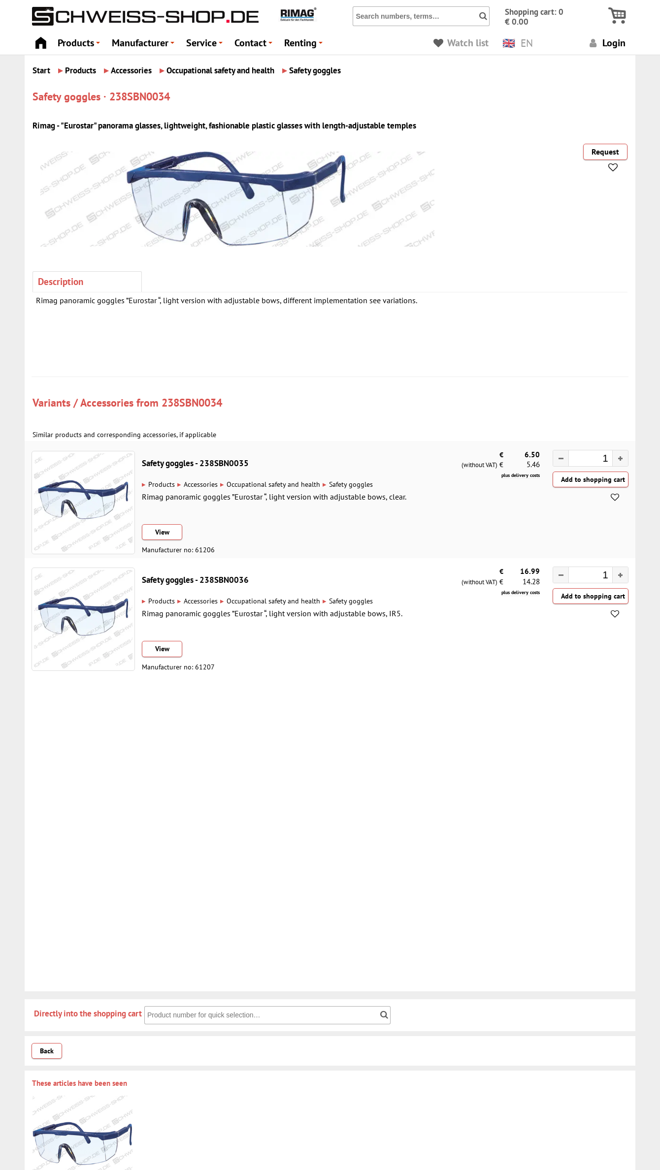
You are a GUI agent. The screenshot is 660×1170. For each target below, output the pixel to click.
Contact (254, 45)
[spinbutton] (585, 459)
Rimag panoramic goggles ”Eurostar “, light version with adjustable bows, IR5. (272, 613)
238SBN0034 (192, 402)
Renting (305, 45)
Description (60, 281)
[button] (620, 458)
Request (605, 152)
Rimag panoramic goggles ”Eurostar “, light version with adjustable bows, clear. (274, 497)
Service (206, 45)
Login (606, 42)
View (162, 532)
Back (47, 1050)
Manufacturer (144, 45)
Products (80, 45)
